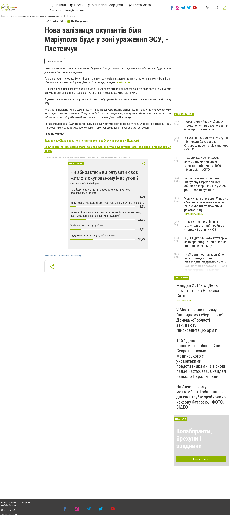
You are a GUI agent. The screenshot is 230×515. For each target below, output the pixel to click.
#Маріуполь (50, 255)
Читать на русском (54, 61)
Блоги (76, 5)
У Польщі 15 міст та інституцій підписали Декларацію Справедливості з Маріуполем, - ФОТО (206, 143)
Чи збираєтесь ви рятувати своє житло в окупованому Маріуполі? (104, 175)
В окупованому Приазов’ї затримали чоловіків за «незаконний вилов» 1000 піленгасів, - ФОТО (202, 164)
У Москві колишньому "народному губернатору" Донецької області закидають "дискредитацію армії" (199, 320)
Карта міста (139, 5)
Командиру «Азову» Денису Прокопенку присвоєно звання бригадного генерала (206, 125)
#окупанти (63, 255)
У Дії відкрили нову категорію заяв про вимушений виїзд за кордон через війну (205, 242)
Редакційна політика (74, 10)
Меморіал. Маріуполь (106, 5)
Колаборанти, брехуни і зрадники (194, 438)
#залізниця (76, 255)
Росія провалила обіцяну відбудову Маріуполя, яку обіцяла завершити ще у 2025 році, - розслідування (205, 184)
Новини (58, 5)
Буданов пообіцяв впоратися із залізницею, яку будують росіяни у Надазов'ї (91, 140)
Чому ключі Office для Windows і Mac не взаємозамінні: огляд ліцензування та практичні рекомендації (206, 204)
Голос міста (55, 10)
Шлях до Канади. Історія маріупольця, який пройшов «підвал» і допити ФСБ (204, 225)
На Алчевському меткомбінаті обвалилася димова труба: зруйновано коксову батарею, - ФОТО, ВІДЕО (201, 397)
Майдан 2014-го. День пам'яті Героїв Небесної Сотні (197, 290)
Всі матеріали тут (201, 459)
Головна (4, 16)
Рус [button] (207, 7)
